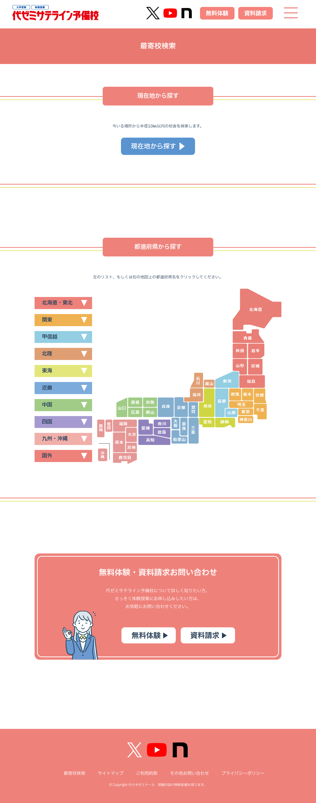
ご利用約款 (147, 773)
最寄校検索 (74, 773)
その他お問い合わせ (189, 773)
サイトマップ (111, 773)
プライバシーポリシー (243, 773)
